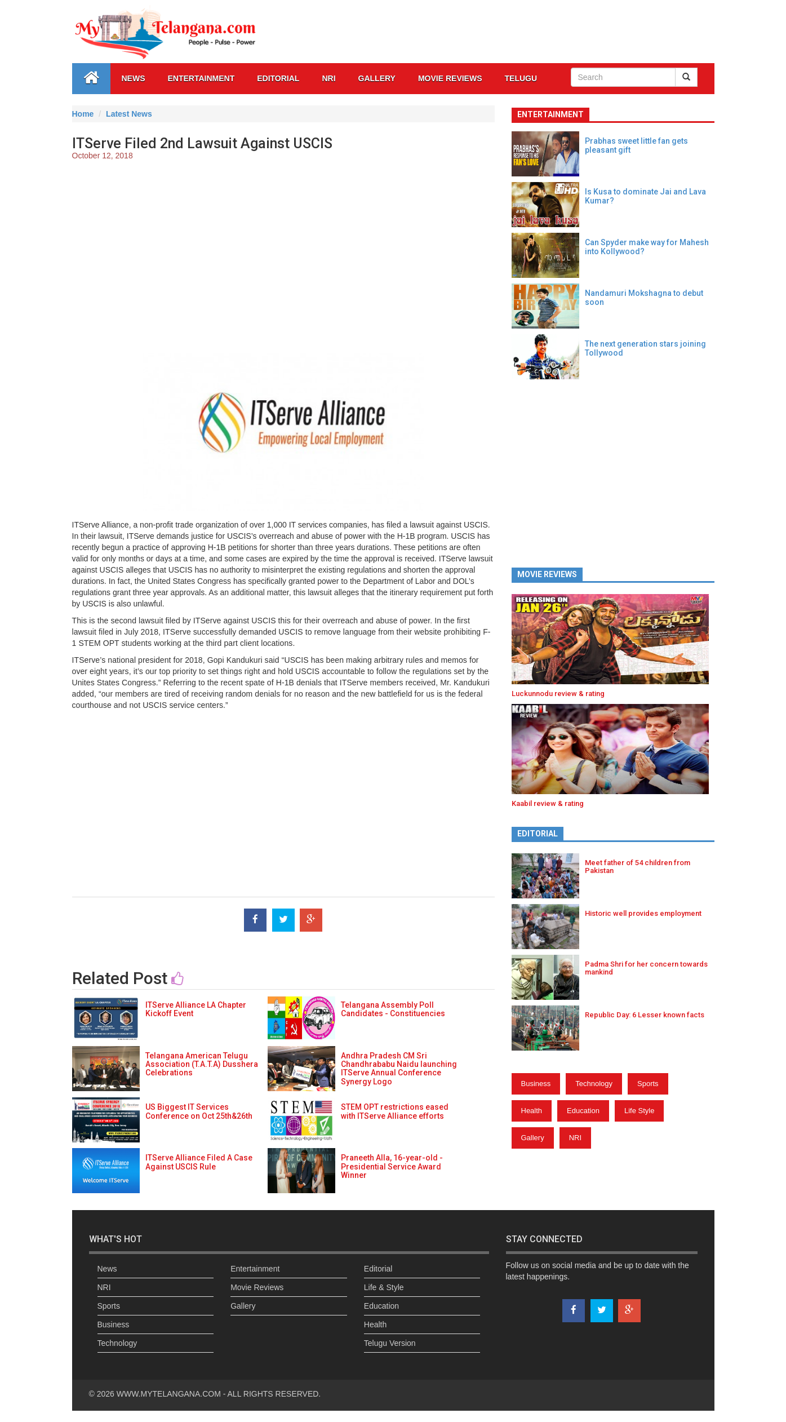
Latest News (129, 113)
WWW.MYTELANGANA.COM (170, 1393)
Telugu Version (390, 1343)
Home (83, 113)
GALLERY (377, 78)
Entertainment (201, 78)
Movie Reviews (450, 78)
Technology (593, 1083)
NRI (328, 78)
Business (536, 1083)
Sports (648, 1083)
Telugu (521, 78)
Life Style (639, 1110)
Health (532, 1110)
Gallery (532, 1137)
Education (583, 1110)
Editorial (278, 78)
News (133, 78)
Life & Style (384, 1287)
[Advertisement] (283, 251)
